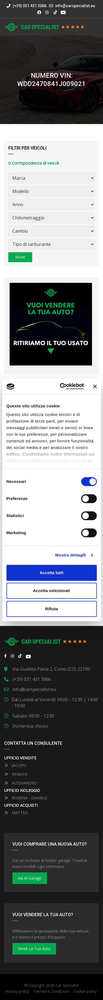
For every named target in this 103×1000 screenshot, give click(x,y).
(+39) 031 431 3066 (26, 6)
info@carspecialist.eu (75, 6)
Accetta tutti (51, 572)
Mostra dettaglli (70, 555)
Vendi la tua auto (34, 948)
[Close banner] (95, 386)
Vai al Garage (29, 878)
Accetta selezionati (51, 590)
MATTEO (16, 812)
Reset (20, 257)
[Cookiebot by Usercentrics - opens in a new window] (62, 386)
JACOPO (15, 765)
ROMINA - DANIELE (25, 797)
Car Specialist (67, 985)
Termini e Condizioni (51, 991)
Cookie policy (85, 991)
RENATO (15, 774)
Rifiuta (51, 608)
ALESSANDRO (20, 783)
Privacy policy (17, 991)
